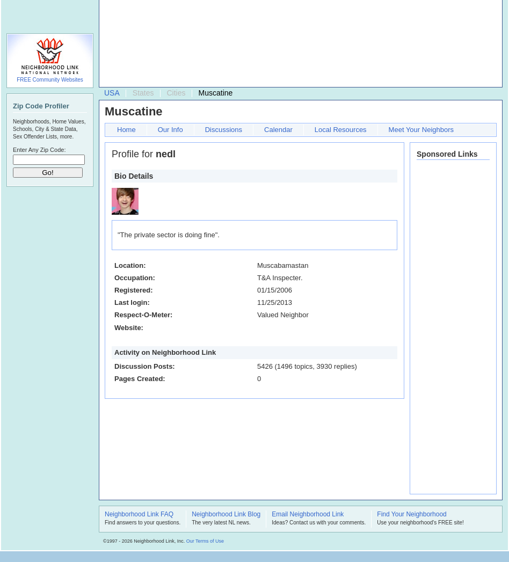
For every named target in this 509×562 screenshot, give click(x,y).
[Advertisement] (152, 46)
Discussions (223, 130)
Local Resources (341, 130)
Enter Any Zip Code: (39, 150)
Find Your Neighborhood (411, 515)
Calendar (278, 130)
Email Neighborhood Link (308, 515)
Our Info (170, 130)
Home (126, 130)
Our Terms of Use (205, 541)
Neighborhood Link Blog (226, 515)
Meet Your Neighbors (421, 130)
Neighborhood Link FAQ (139, 515)
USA (112, 93)
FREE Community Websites (50, 80)
